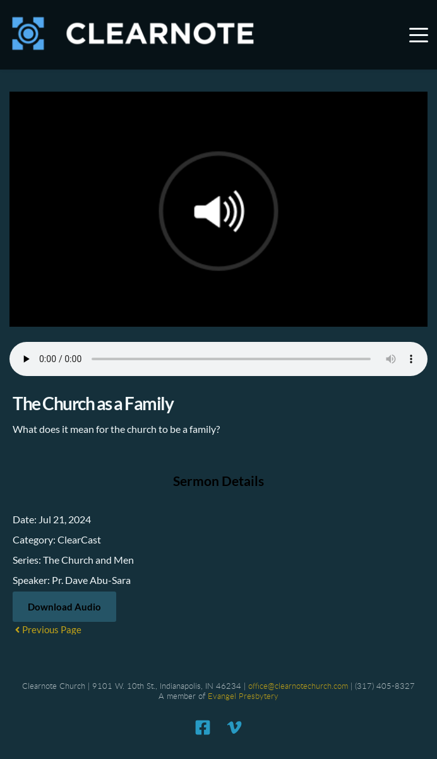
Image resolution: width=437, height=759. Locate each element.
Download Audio (64, 606)
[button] (418, 34)
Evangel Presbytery (243, 697)
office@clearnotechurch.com (298, 687)
